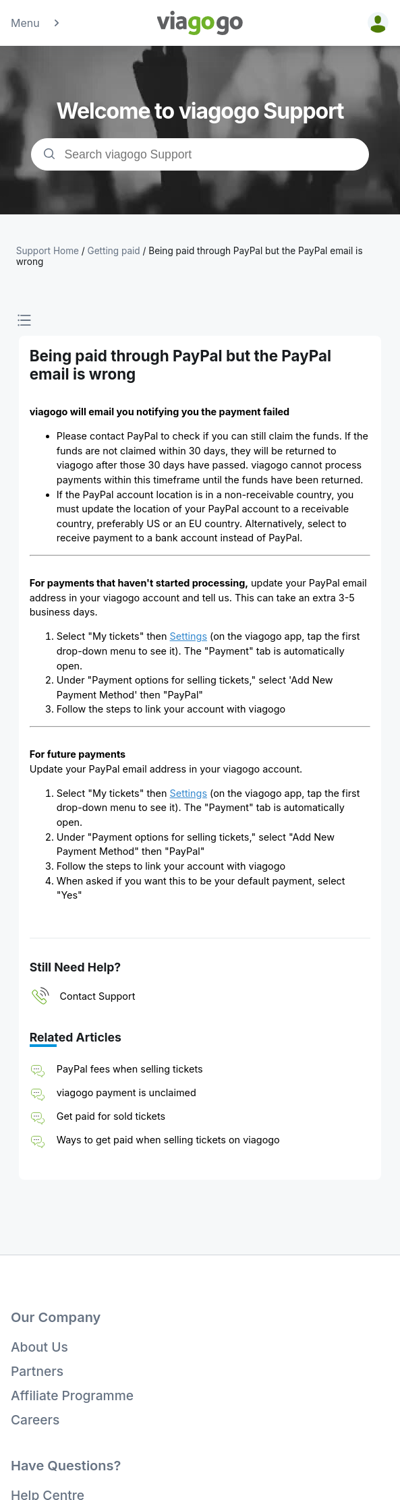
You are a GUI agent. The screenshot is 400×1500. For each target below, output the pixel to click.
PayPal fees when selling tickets (130, 1069)
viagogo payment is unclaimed (126, 1092)
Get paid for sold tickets (111, 1116)
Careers (35, 1420)
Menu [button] (36, 23)
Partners (37, 1371)
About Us (39, 1347)
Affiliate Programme (72, 1395)
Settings (188, 636)
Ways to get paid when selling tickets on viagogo (168, 1139)
